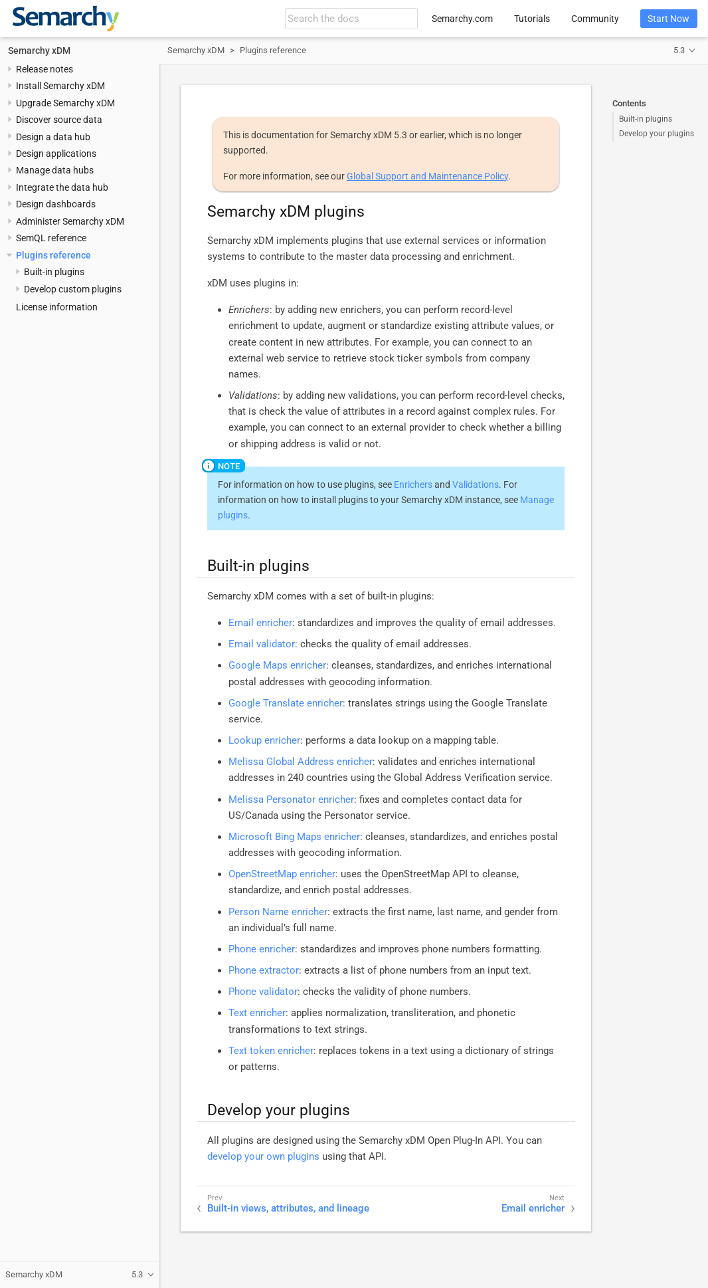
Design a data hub (53, 137)
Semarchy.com (462, 18)
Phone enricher (261, 949)
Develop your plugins (656, 133)
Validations (475, 484)
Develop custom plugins (73, 289)
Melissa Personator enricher (291, 799)
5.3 (679, 50)
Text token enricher (270, 1051)
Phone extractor (263, 970)
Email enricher (260, 623)
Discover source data (59, 119)
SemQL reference (51, 238)
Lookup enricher (264, 740)
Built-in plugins (645, 119)
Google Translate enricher (285, 703)
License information (57, 307)
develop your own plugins (263, 1156)
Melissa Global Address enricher (300, 762)
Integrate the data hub (62, 187)
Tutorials (532, 18)
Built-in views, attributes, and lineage (288, 1208)
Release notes (44, 69)
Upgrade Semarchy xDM (65, 103)
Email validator (261, 644)
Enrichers (413, 484)
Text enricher (257, 1013)
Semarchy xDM (39, 50)
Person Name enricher (277, 912)
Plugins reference (53, 255)
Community (595, 18)
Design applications (56, 153)
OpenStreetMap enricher (281, 874)
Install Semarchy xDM (60, 85)
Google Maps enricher (277, 665)
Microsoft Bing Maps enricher (294, 837)
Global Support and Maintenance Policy (427, 176)
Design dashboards (56, 204)
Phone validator (263, 992)
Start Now (668, 18)
